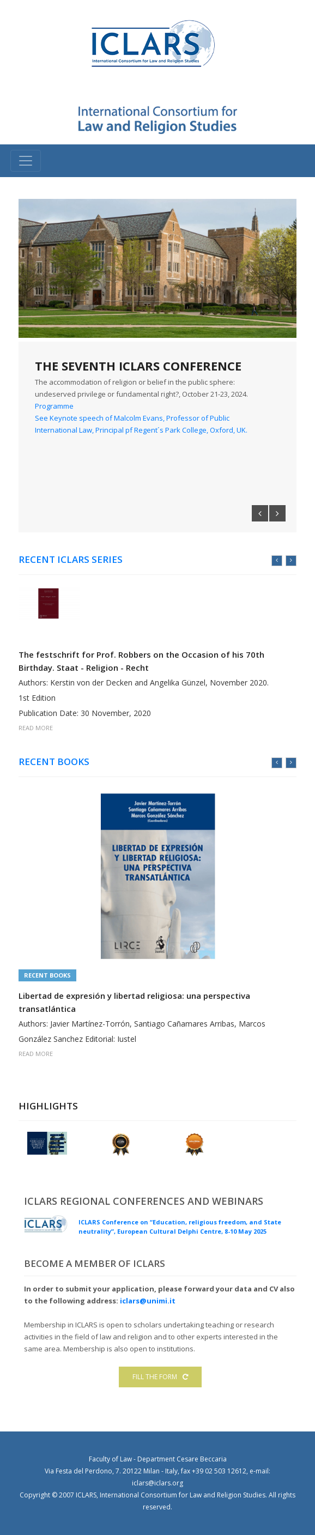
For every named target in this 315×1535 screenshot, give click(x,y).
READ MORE (36, 727)
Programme (54, 406)
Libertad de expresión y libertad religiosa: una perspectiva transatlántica (134, 1002)
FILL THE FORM (160, 1376)
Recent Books (47, 975)
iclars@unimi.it (147, 1301)
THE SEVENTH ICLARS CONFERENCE (138, 365)
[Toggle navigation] (25, 161)
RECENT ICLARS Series (71, 559)
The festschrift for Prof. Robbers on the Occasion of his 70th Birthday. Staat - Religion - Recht (141, 660)
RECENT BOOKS (54, 761)
